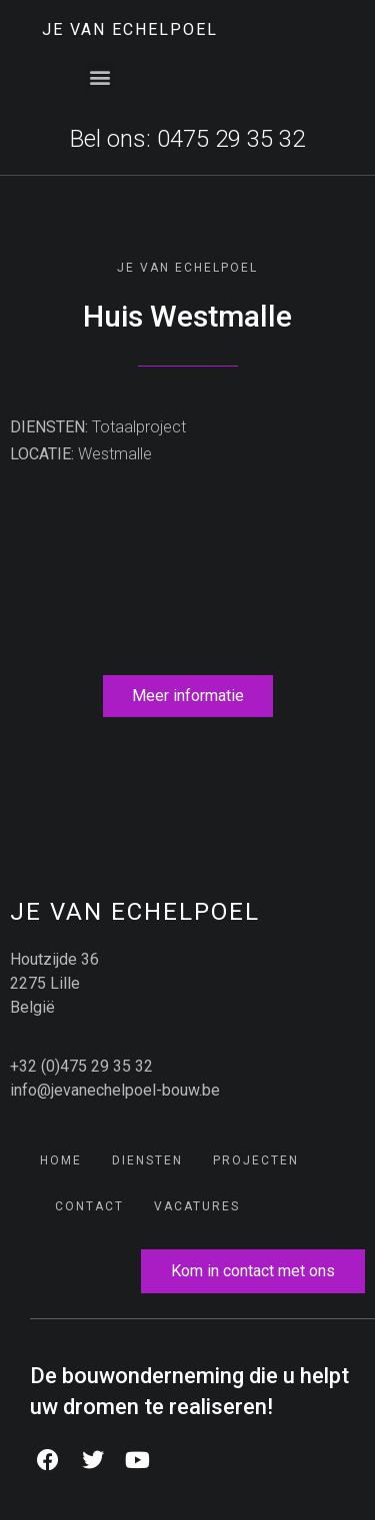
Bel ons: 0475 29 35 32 (187, 139)
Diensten (147, 1160)
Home (61, 1160)
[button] (100, 77)
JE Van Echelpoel (130, 29)
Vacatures (197, 1206)
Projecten (256, 1160)
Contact (89, 1206)
